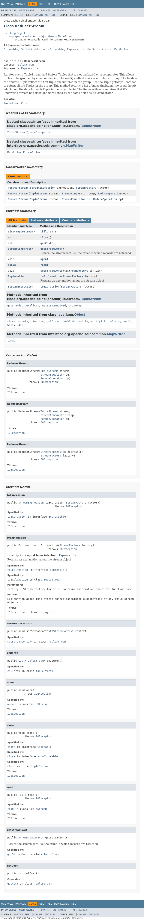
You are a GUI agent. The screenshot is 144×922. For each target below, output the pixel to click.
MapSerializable (99, 49)
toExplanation (50, 276)
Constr (38, 15)
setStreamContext (53, 270)
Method (50, 15)
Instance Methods (44, 220)
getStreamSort (50, 248)
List (11, 231)
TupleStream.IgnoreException (28, 132)
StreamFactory (86, 187)
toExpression (49, 286)
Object (79, 314)
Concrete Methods (75, 220)
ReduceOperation (110, 193)
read (43, 264)
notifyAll (98, 321)
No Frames (59, 10)
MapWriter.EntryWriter (23, 152)
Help (74, 4)
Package (20, 4)
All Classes (80, 10)
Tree (49, 4)
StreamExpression (42, 187)
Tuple (12, 264)
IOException (49, 381)
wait (127, 321)
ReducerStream (18, 187)
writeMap (75, 305)
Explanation (16, 276)
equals (23, 321)
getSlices (32, 305)
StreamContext (77, 270)
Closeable (11, 49)
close (44, 237)
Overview (7, 4)
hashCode (69, 321)
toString (115, 321)
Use (41, 4)
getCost (46, 243)
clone (11, 321)
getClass (53, 321)
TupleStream (25, 64)
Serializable (30, 49)
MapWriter (121, 49)
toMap (11, 340)
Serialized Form (15, 103)
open (43, 259)
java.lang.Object (14, 33)
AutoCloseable (53, 49)
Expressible (75, 49)
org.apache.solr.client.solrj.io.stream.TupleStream (41, 36)
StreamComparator (74, 193)
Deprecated (61, 4)
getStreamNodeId (54, 305)
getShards (14, 305)
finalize (37, 321)
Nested (18, 15)
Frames (45, 10)
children (46, 231)
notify (83, 321)
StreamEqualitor (73, 199)
